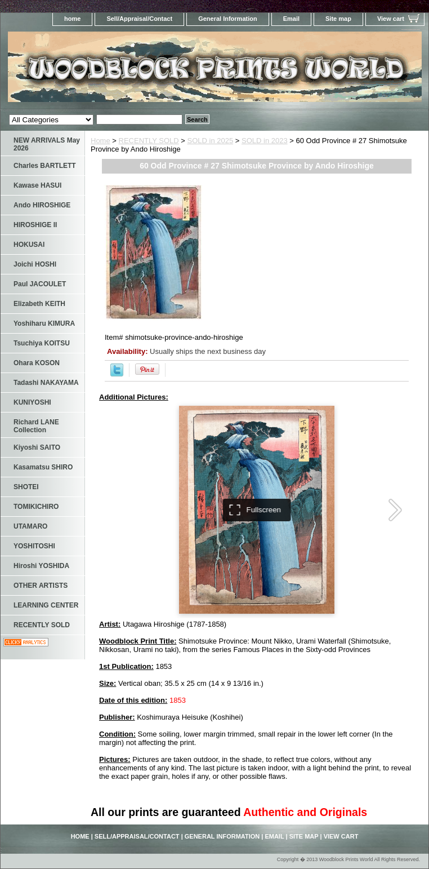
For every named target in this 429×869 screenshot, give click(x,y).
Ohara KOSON (37, 363)
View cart (390, 18)
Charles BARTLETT (45, 166)
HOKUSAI (29, 245)
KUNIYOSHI (32, 402)
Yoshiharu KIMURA (44, 323)
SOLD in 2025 (210, 140)
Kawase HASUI (37, 185)
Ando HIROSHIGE (42, 205)
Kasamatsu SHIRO (43, 467)
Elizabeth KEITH (39, 304)
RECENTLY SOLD (149, 140)
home (72, 18)
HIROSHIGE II (35, 225)
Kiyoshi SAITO (37, 447)
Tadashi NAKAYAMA (46, 383)
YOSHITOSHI (34, 546)
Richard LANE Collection (36, 426)
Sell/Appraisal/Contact (139, 18)
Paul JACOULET (40, 284)
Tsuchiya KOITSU (42, 343)
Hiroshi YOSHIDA (41, 566)
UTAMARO (30, 526)
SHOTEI (26, 487)
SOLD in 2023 (265, 140)
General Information (227, 18)
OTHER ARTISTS (41, 585)
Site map (338, 18)
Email (291, 18)
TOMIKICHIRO (36, 507)
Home (100, 140)
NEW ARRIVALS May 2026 (47, 144)
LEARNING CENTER (46, 605)
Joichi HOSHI (35, 264)
